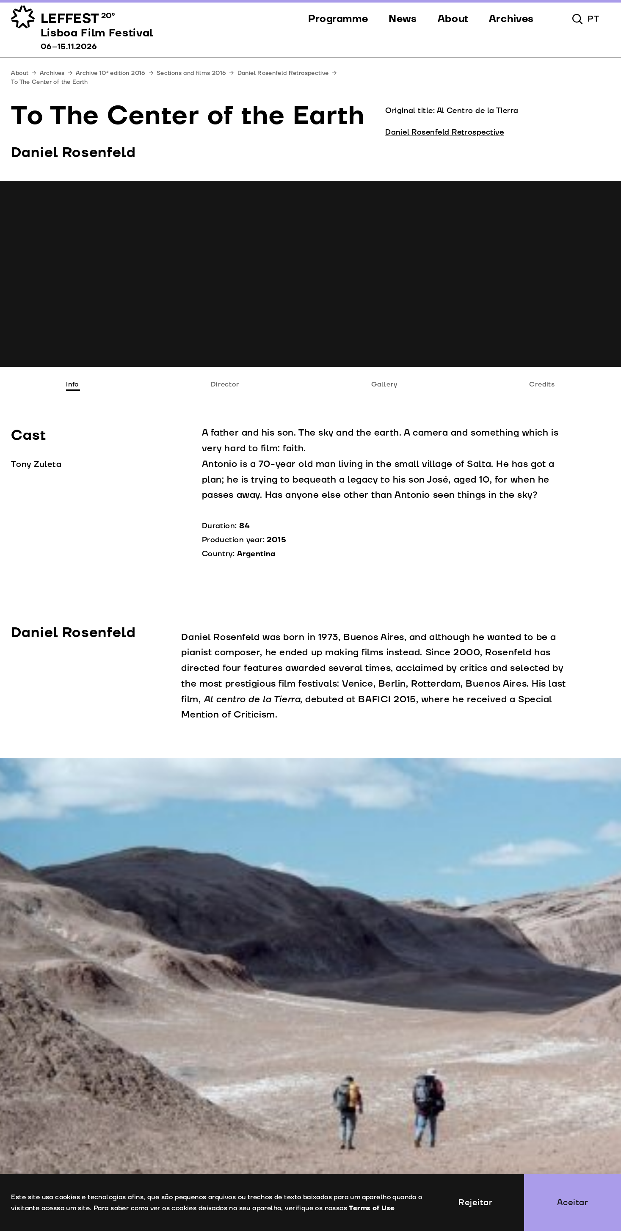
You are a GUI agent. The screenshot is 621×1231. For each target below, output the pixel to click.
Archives (52, 73)
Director (225, 384)
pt (593, 19)
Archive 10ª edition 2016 (111, 73)
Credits (542, 384)
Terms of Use (371, 1208)
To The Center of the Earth (49, 82)
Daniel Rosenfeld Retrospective (283, 73)
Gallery (384, 384)
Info (72, 384)
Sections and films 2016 (191, 73)
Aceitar (572, 1202)
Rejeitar (475, 1202)
